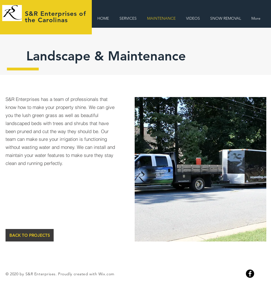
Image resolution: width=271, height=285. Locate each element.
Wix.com (106, 273)
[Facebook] (250, 273)
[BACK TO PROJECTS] (30, 235)
